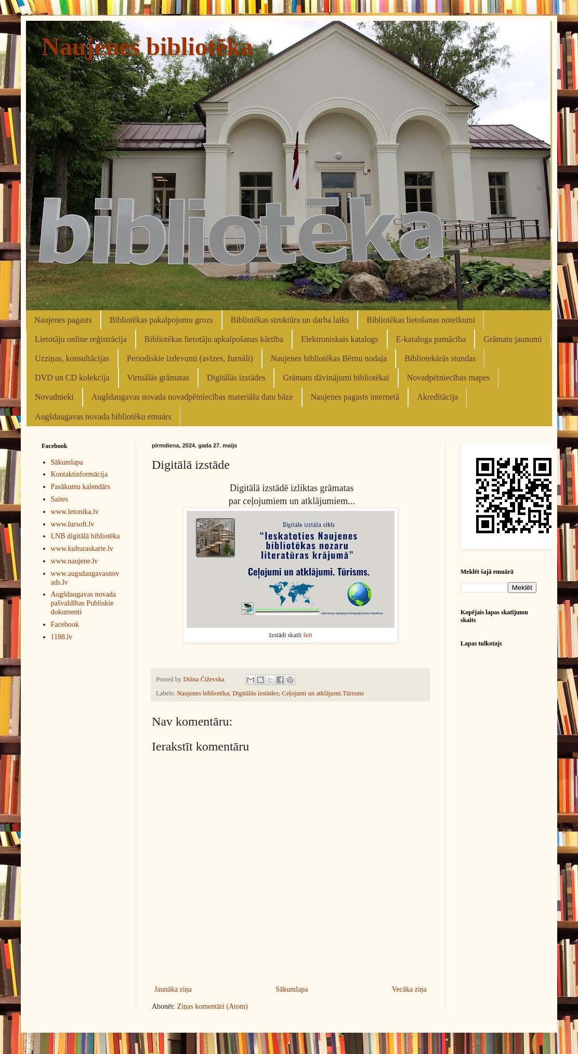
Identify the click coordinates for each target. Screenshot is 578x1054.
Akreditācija (437, 396)
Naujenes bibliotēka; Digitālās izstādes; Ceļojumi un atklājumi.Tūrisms (270, 693)
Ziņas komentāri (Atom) (212, 1006)
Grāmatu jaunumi (512, 339)
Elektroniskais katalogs (339, 339)
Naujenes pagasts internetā (355, 396)
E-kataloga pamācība (431, 339)
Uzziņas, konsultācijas (72, 358)
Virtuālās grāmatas (158, 377)
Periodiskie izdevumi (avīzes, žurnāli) (190, 358)
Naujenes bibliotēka (147, 46)
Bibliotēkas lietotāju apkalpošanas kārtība (213, 339)
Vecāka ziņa (409, 989)
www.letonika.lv (75, 512)
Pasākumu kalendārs (81, 487)
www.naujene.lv (74, 561)
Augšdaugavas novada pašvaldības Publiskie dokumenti (83, 603)
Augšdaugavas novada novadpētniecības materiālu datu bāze (192, 396)
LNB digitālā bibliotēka (85, 536)
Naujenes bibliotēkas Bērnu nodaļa (329, 358)
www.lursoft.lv (73, 524)
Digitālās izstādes (236, 377)
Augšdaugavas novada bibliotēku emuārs (103, 416)
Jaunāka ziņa (173, 989)
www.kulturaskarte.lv (82, 548)
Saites (59, 499)
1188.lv (62, 637)
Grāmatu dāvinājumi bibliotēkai (336, 377)
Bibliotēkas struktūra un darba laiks (290, 319)
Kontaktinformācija (79, 474)
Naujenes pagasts (63, 319)
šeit (307, 635)
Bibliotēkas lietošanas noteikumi (420, 319)
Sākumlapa (291, 989)
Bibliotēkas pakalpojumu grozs (161, 319)
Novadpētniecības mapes (448, 377)
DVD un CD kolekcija (72, 377)
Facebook (65, 624)
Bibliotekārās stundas (440, 358)
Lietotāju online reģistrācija (81, 339)
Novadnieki (54, 396)
